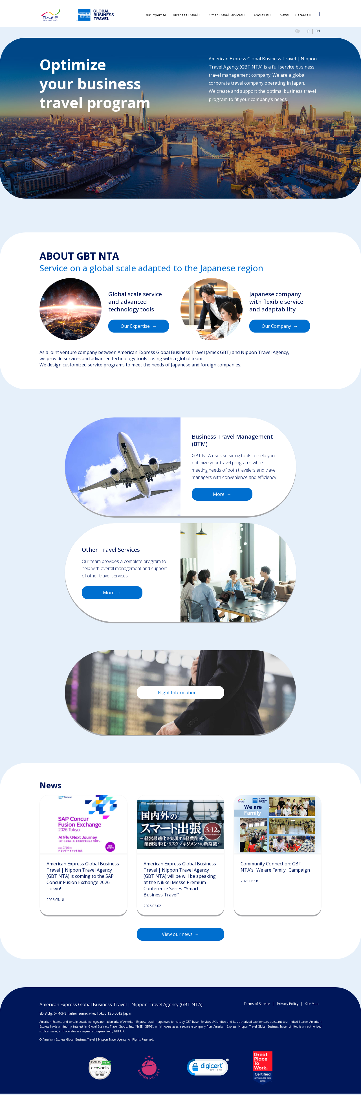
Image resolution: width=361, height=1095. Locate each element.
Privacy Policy (287, 1005)
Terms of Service (257, 1005)
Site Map (312, 1005)
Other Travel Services (226, 15)
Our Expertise (155, 15)
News (284, 15)
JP (308, 32)
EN (318, 32)
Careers (301, 15)
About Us (261, 15)
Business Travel (185, 15)
